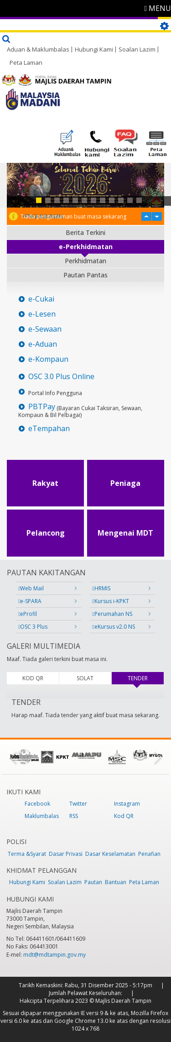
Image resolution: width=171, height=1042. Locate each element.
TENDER (146, 678)
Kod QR (124, 816)
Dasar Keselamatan (110, 854)
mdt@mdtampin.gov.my (54, 955)
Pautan (93, 882)
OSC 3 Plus (32, 626)
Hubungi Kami (94, 49)
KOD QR (32, 678)
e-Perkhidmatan (86, 246)
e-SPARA (29, 601)
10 (121, 200)
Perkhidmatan (85, 260)
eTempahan (49, 428)
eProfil (27, 614)
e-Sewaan (45, 329)
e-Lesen (42, 314)
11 (130, 200)
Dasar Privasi (66, 854)
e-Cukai (41, 299)
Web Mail (31, 588)
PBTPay (41, 406)
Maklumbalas (42, 816)
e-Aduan (42, 344)
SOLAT (85, 678)
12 (139, 200)
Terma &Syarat (27, 854)
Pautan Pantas (85, 275)
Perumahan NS (112, 614)
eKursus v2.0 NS (113, 626)
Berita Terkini (85, 232)
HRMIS (101, 588)
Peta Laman (26, 62)
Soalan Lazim (137, 49)
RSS (73, 816)
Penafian (149, 854)
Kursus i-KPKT (110, 601)
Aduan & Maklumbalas (38, 49)
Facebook (37, 804)
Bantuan (115, 882)
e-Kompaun (48, 359)
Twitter (78, 804)
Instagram (127, 804)
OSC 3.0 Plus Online (61, 376)
